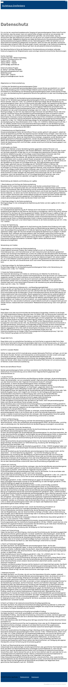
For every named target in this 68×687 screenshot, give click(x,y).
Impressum (35, 677)
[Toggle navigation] (2, 2)
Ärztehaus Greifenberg (13, 6)
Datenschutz (24, 677)
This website (47, 684)
